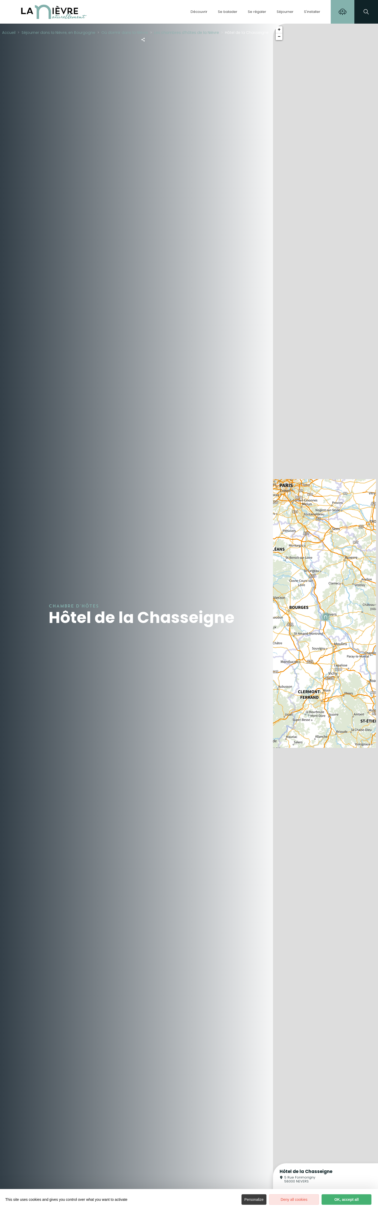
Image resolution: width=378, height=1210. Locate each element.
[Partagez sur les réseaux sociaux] (143, 39)
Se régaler (257, 11)
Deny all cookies (294, 1199)
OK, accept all (346, 1199)
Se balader (227, 11)
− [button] (279, 37)
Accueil (8, 32)
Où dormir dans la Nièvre (124, 32)
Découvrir (199, 11)
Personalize (254, 1199)
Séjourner (285, 11)
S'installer (312, 11)
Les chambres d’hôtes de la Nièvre (186, 32)
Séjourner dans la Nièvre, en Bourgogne (58, 32)
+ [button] (279, 30)
